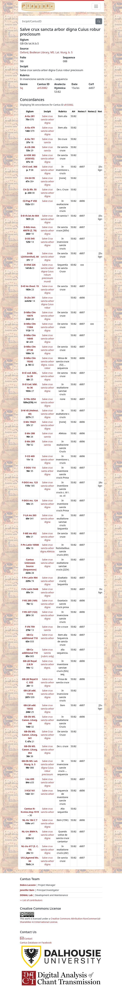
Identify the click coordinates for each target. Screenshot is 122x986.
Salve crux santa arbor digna (47, 471)
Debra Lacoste (28, 884)
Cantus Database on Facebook (36, 942)
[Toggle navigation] (96, 6)
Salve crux (47, 200)
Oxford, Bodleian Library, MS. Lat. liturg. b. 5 (46, 52)
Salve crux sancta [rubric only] (47, 653)
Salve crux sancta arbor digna (47, 119)
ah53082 (42, 88)
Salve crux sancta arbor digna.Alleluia (47, 548)
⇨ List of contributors (31, 900)
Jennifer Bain (27, 890)
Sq (21, 88)
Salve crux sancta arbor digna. (47, 664)
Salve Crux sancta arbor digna (47, 242)
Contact (26, 938)
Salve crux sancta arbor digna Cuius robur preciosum (47, 767)
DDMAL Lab (26, 895)
